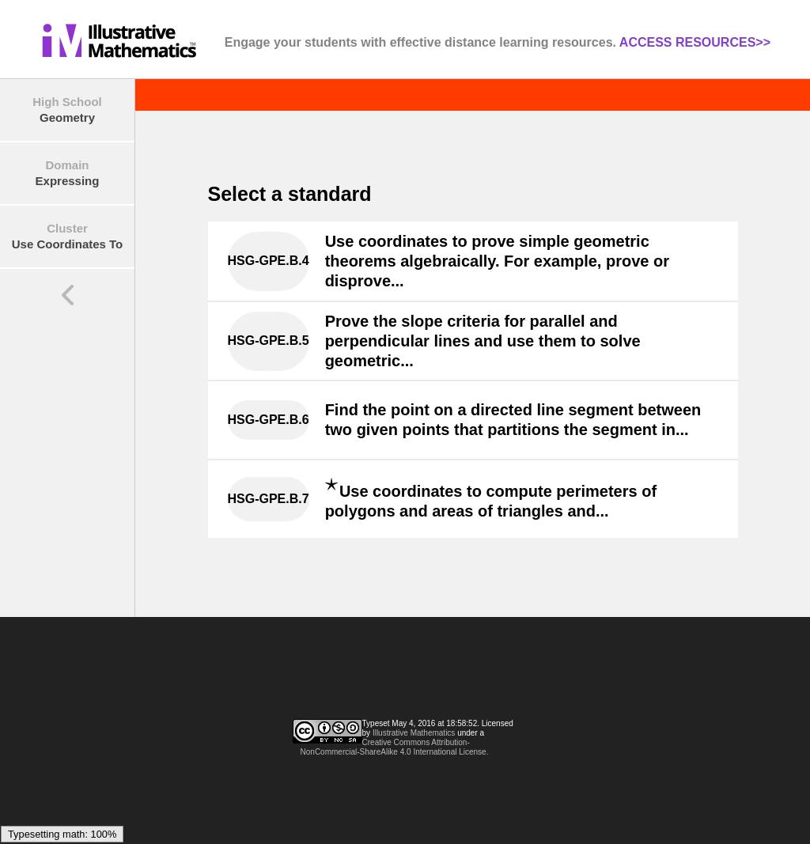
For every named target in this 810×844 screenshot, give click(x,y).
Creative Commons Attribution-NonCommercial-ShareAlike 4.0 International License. (395, 747)
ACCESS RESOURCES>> (694, 42)
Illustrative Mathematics (414, 733)
